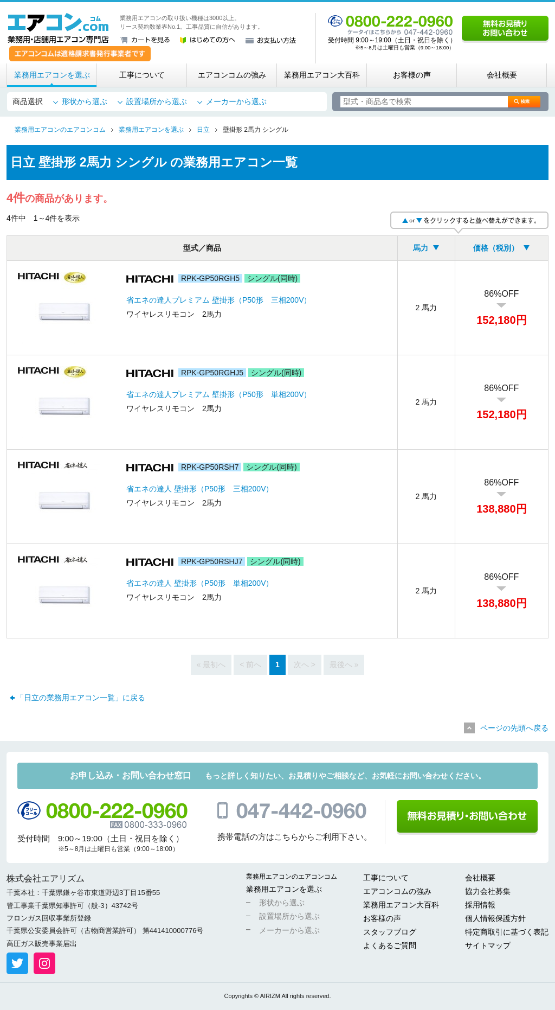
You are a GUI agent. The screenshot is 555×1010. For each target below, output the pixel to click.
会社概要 (502, 75)
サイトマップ (488, 945)
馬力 (420, 248)
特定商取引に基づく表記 (506, 932)
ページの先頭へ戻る (514, 728)
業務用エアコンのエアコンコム (291, 876)
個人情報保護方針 (495, 918)
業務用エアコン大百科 (322, 75)
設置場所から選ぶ (156, 101)
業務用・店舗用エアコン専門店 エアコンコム (58, 28)
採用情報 (480, 904)
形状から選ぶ (84, 101)
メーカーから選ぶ (236, 101)
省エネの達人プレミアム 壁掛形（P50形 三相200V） (219, 300)
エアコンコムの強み (232, 75)
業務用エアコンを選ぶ (52, 75)
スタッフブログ (389, 932)
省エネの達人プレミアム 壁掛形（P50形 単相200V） (219, 394)
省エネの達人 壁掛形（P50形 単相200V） (200, 583)
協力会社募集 (488, 891)
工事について (142, 75)
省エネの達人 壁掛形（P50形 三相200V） (200, 488)
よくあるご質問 (389, 945)
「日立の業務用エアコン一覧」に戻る (80, 697)
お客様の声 (412, 75)
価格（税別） (496, 248)
